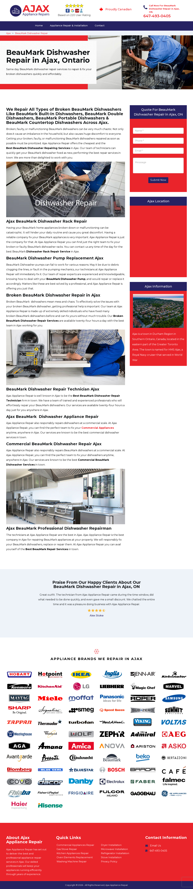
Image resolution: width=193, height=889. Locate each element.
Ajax (8, 33)
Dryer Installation (111, 844)
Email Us (155, 845)
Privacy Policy (109, 861)
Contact (99, 25)
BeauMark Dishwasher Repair (31, 33)
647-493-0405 (157, 16)
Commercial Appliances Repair (75, 844)
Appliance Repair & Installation (69, 25)
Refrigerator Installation (115, 853)
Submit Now (158, 180)
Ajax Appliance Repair (116, 885)
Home (39, 25)
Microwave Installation (114, 849)
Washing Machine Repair (72, 861)
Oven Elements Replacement (75, 857)
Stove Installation (111, 857)
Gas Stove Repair (67, 849)
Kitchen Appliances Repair (73, 853)
